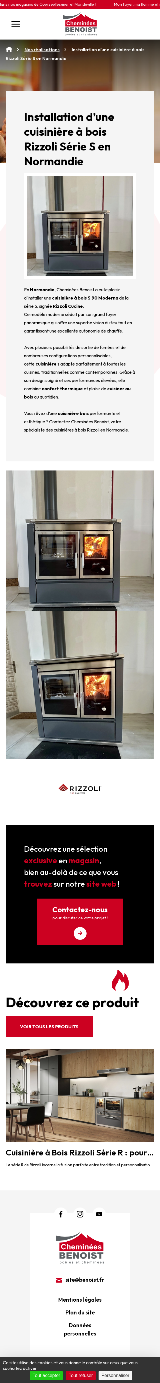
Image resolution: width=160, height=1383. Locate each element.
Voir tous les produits (49, 1026)
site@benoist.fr (80, 1279)
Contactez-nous (80, 922)
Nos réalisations (42, 49)
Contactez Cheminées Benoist (79, 421)
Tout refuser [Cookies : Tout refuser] (81, 1375)
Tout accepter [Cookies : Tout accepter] (46, 1375)
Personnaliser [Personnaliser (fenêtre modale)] (115, 1375)
